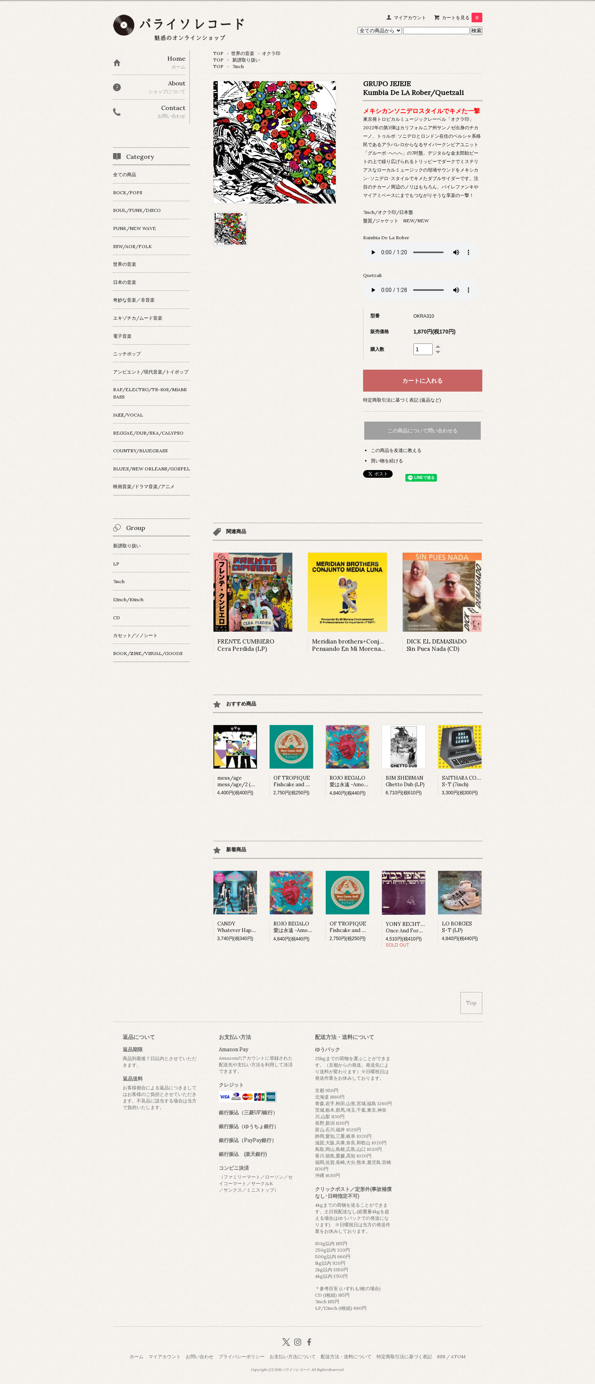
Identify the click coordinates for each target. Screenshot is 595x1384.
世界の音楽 (242, 53)
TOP (218, 53)
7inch (238, 66)
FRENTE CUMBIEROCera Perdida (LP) (245, 645)
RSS (441, 1356)
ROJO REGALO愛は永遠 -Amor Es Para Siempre (368, 781)
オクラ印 (271, 53)
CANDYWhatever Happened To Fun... (252, 927)
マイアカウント (410, 17)
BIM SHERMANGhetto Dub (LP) (405, 781)
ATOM (458, 1356)
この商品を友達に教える (396, 450)
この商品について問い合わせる (423, 431)
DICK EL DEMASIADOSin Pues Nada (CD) (437, 645)
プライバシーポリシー (241, 1356)
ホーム (136, 1356)
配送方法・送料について (346, 1356)
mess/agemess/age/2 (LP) (238, 781)
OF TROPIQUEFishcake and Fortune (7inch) (307, 781)
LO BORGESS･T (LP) (457, 927)
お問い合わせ (199, 1356)
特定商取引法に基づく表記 (404, 1356)
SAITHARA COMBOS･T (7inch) (465, 781)
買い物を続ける (387, 461)
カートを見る (462, 17)
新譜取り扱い (246, 60)
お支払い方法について (293, 1356)
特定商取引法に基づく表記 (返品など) (402, 400)
